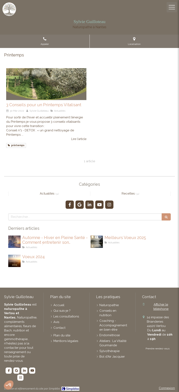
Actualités (47, 193)
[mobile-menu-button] (172, 7)
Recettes (128, 193)
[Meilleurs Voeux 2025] (97, 242)
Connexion (167, 388)
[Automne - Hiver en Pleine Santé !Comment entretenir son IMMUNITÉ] (14, 242)
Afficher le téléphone (160, 307)
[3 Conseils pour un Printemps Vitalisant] (46, 84)
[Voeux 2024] (14, 261)
